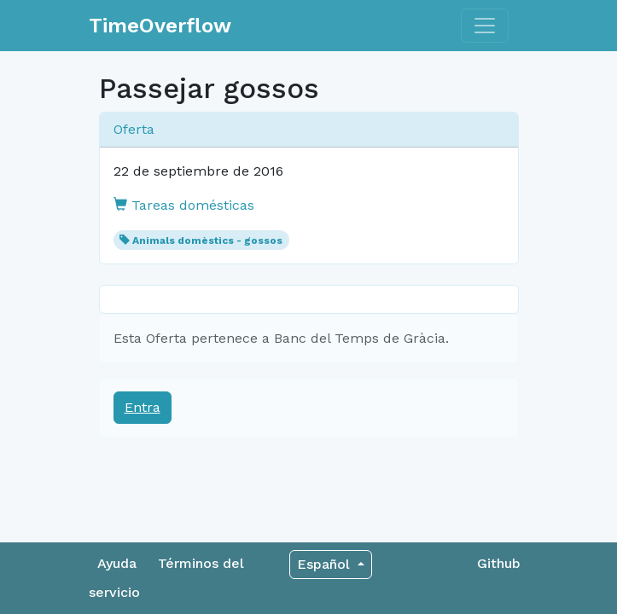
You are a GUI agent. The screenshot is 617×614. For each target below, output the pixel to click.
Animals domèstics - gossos (207, 240)
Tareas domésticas (184, 205)
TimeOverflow (160, 26)
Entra (142, 407)
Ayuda (117, 563)
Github (499, 563)
